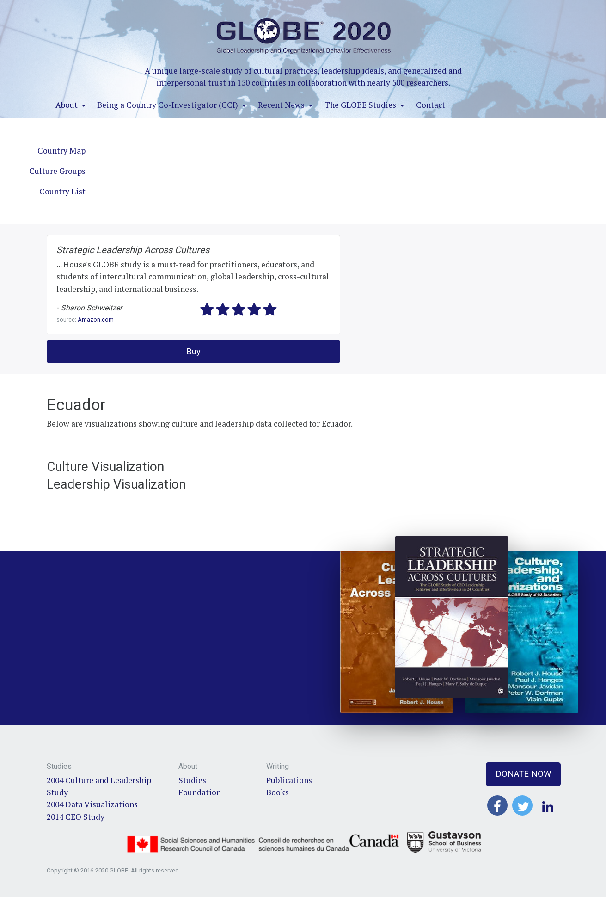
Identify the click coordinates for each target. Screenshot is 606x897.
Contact (430, 104)
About (67, 104)
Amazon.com (96, 319)
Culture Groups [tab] (57, 171)
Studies (192, 780)
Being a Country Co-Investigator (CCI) (168, 104)
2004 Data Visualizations (92, 804)
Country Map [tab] (61, 150)
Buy (193, 351)
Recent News (282, 104)
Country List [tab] (62, 191)
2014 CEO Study (75, 816)
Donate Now (523, 774)
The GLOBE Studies (361, 104)
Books (277, 792)
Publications (289, 780)
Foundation (199, 792)
